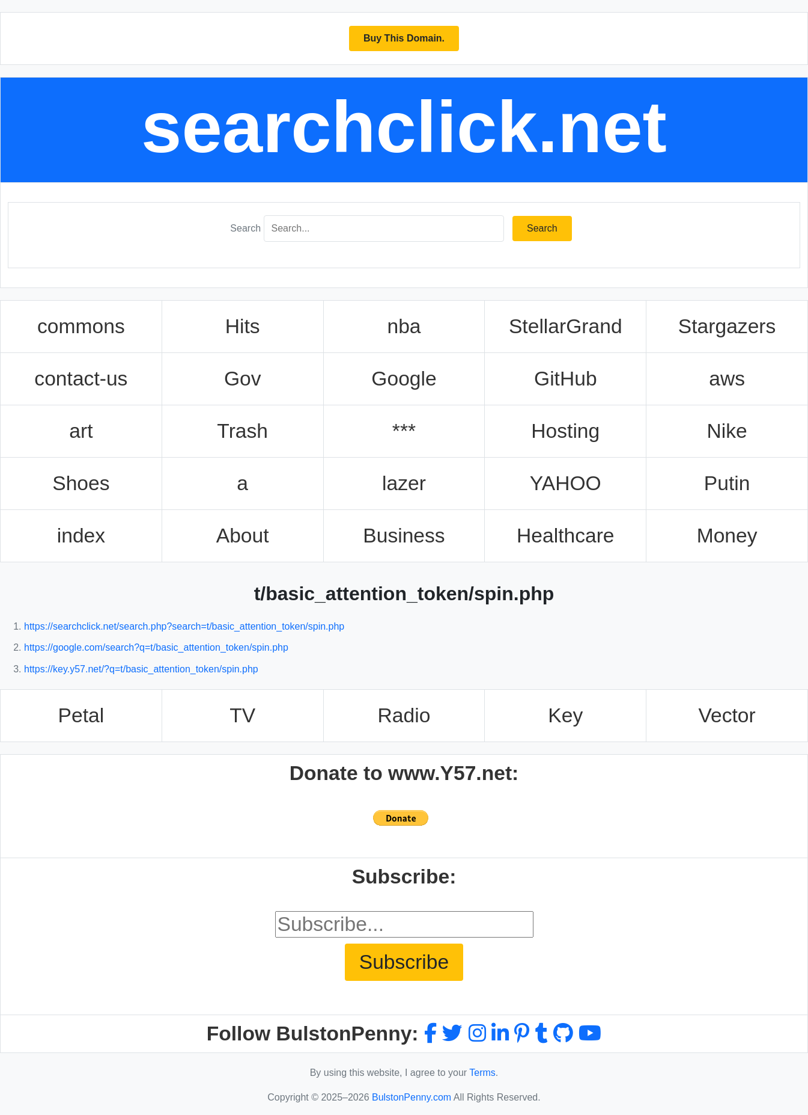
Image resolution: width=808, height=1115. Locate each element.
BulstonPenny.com (411, 1097)
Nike (726, 431)
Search (245, 228)
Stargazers (727, 326)
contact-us (80, 378)
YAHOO (565, 483)
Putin (727, 483)
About (242, 535)
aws (727, 378)
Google (403, 378)
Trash (242, 431)
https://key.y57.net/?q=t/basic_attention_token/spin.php (141, 669)
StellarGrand (565, 326)
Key (565, 715)
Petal (81, 715)
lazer (404, 483)
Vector (726, 715)
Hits (242, 326)
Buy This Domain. (404, 38)
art (81, 431)
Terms (482, 1072)
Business (404, 535)
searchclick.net (404, 127)
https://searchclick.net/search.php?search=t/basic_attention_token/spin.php (184, 626)
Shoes (80, 483)
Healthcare (566, 535)
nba (404, 326)
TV (242, 715)
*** (404, 431)
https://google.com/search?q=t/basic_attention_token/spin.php (156, 647)
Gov (242, 378)
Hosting (565, 431)
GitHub (565, 378)
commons (81, 326)
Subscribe (404, 962)
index (81, 535)
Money (727, 535)
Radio (404, 715)
